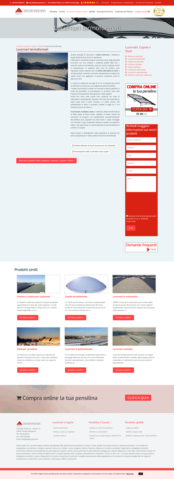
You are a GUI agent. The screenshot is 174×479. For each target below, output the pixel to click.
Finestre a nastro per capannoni (140, 75)
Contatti (158, 3)
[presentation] (136, 203)
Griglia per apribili (132, 428)
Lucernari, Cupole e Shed (33, 46)
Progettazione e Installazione (122, 3)
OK (140, 474)
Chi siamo (105, 3)
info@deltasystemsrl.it (30, 439)
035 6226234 (24, 434)
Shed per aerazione (135, 56)
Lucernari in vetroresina (136, 70)
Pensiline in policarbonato (98, 432)
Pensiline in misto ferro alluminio (101, 428)
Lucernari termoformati (136, 59)
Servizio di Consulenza (144, 3)
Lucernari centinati (134, 64)
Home (19, 46)
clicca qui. (130, 474)
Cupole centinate (134, 67)
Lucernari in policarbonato (137, 72)
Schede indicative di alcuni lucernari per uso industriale (93, 145)
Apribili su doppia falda (134, 432)
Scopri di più (131, 221)
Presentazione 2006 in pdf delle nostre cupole (90, 152)
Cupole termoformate (136, 62)
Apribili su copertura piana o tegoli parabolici (141, 435)
